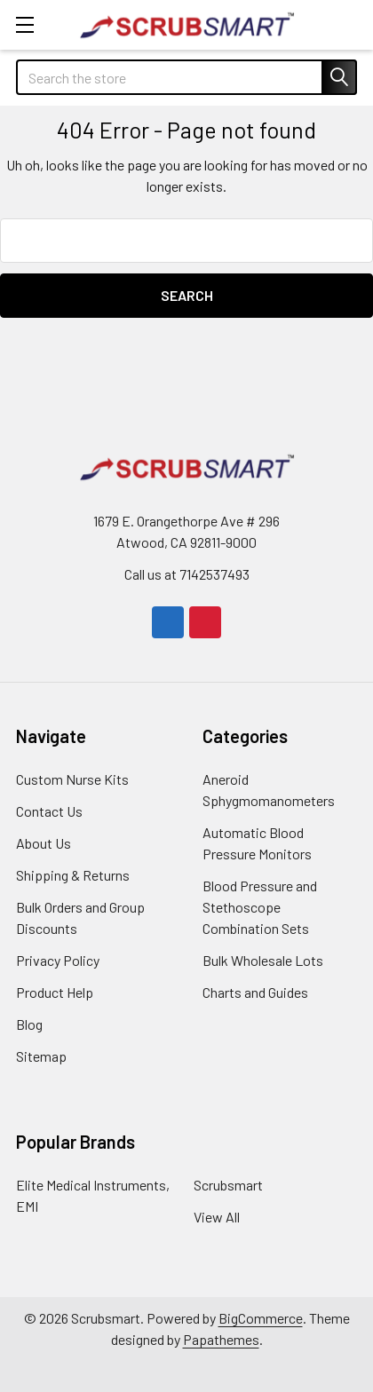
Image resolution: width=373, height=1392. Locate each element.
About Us (43, 842)
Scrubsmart (228, 1184)
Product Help (54, 992)
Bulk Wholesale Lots (262, 960)
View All (217, 1216)
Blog (29, 1024)
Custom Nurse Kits (72, 779)
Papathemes (221, 1339)
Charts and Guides (255, 992)
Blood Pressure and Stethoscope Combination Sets (259, 907)
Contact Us (49, 811)
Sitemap (41, 1056)
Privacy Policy (57, 960)
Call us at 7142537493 (187, 574)
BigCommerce (260, 1317)
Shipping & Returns (73, 874)
